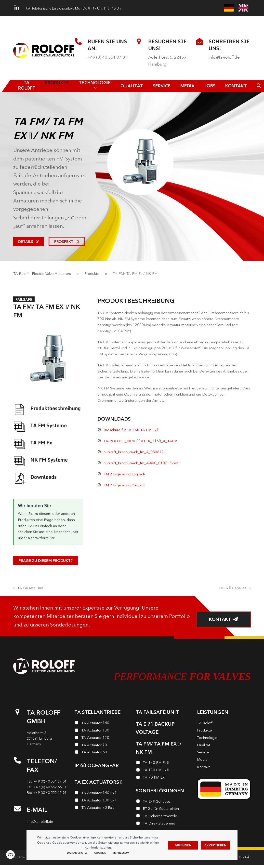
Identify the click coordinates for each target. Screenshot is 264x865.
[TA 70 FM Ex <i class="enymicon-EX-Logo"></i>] (163, 778)
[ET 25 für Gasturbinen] (163, 809)
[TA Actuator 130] (101, 731)
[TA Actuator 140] (101, 723)
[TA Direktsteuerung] (163, 824)
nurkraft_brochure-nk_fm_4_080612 (134, 452)
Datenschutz (77, 852)
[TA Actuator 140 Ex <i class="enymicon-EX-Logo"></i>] (101, 793)
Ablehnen (183, 845)
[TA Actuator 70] (101, 745)
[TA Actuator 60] (101, 753)
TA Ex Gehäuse (235, 588)
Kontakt (245, 857)
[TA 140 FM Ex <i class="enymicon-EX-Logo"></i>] (163, 763)
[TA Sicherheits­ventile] (163, 816)
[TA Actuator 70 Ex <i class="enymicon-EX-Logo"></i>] (101, 808)
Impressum (121, 852)
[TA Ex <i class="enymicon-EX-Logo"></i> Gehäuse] (163, 802)
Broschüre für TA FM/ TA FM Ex (131, 429)
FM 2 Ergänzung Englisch (124, 474)
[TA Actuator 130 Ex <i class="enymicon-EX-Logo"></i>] (101, 801)
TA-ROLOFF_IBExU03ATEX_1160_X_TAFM (140, 441)
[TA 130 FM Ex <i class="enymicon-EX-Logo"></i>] (163, 770)
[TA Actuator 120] (101, 738)
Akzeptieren (215, 845)
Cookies (100, 852)
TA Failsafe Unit (28, 588)
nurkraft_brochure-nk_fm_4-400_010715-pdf (141, 463)
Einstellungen (10, 854)
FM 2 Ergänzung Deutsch (124, 485)
